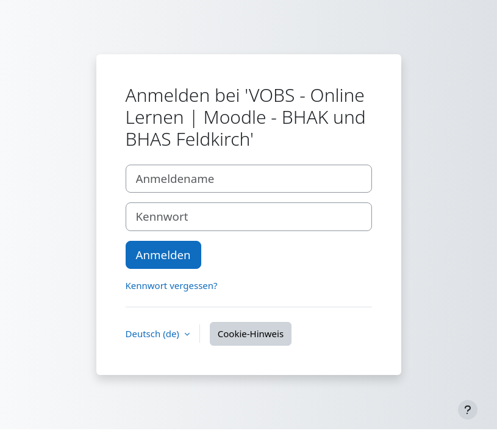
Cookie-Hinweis (251, 333)
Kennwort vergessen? (172, 285)
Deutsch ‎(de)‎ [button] (154, 333)
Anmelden (163, 254)
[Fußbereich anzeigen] (467, 409)
